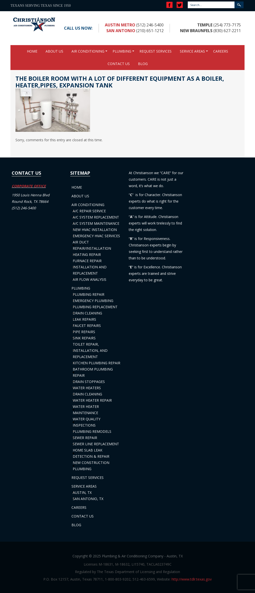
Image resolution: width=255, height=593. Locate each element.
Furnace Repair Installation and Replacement (90, 267)
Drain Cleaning (87, 313)
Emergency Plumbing (93, 300)
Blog (143, 63)
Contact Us (119, 63)
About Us (54, 51)
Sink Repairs (84, 338)
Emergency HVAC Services (96, 235)
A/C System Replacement (96, 217)
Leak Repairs (84, 319)
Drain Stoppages (89, 381)
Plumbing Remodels (92, 431)
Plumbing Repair (88, 294)
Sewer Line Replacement (96, 444)
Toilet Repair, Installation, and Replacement (90, 350)
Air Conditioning (87, 51)
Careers (220, 51)
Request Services (155, 51)
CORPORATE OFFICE (29, 186)
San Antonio (120, 30)
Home (32, 51)
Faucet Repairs (87, 325)
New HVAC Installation (95, 229)
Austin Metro (120, 25)
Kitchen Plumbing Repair (96, 363)
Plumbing (122, 51)
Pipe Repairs (84, 331)
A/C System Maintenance (96, 223)
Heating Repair (87, 254)
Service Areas (192, 51)
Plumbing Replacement (95, 306)
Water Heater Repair (92, 400)
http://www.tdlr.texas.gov (192, 579)
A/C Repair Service (89, 211)
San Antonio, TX (88, 498)
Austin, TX (82, 492)
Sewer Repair (85, 437)
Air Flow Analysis (89, 279)
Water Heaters (87, 387)
